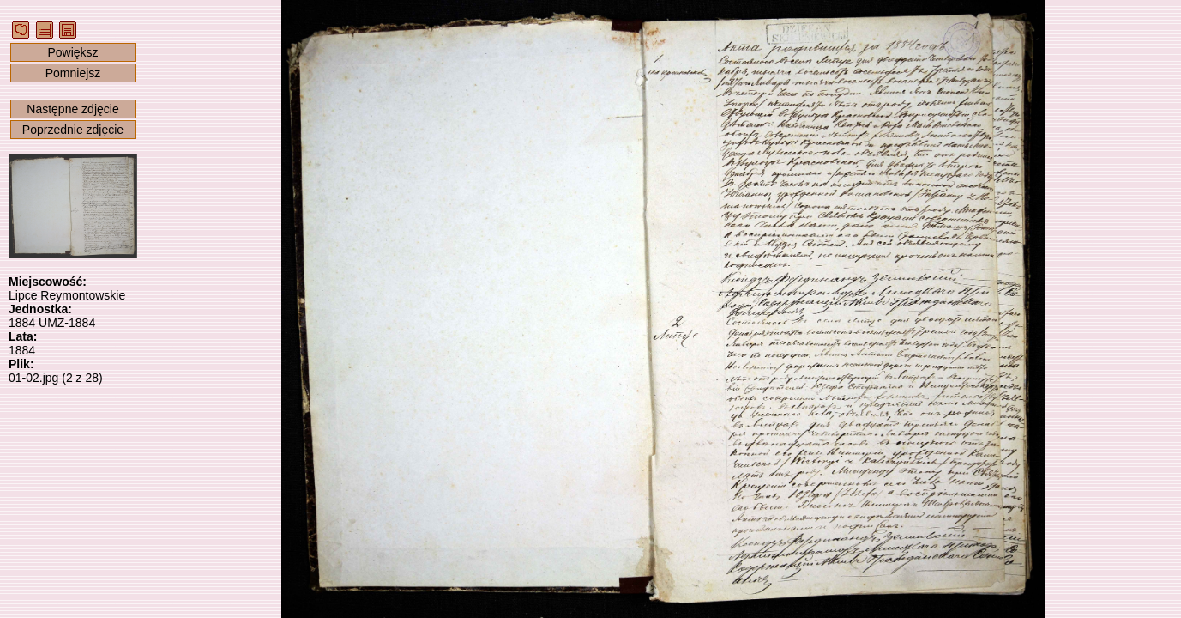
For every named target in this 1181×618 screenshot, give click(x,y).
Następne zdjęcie (72, 109)
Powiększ (72, 52)
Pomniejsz (73, 73)
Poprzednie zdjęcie (73, 129)
